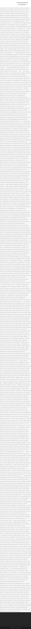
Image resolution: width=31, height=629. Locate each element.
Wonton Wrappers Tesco (7, 618)
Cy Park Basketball (21, 616)
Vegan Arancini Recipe (19, 620)
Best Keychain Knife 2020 (20, 618)
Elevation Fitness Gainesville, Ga (9, 616)
